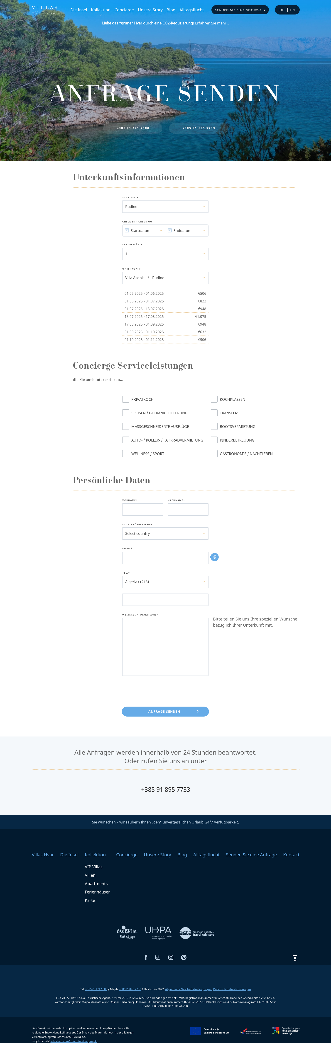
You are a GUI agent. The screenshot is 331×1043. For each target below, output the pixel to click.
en (292, 10)
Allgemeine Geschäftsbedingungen (188, 989)
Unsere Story (150, 9)
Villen (90, 875)
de (282, 10)
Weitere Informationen (140, 614)
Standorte (130, 197)
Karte (90, 900)
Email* (127, 548)
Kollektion (100, 9)
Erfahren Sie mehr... (165, 23)
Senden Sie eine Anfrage (238, 9)
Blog (171, 9)
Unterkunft (131, 269)
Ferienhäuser (97, 892)
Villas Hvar (43, 855)
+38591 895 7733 (130, 989)
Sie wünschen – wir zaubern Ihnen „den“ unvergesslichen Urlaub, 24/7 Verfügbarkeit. (165, 822)
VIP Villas (94, 866)
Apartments (96, 883)
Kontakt (291, 855)
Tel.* (126, 573)
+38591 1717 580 (96, 989)
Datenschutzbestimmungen (232, 989)
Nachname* (176, 500)
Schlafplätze (132, 244)
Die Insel (78, 9)
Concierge (124, 9)
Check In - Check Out (138, 221)
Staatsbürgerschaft (138, 524)
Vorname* (129, 500)
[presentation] (156, 690)
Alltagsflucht (191, 9)
